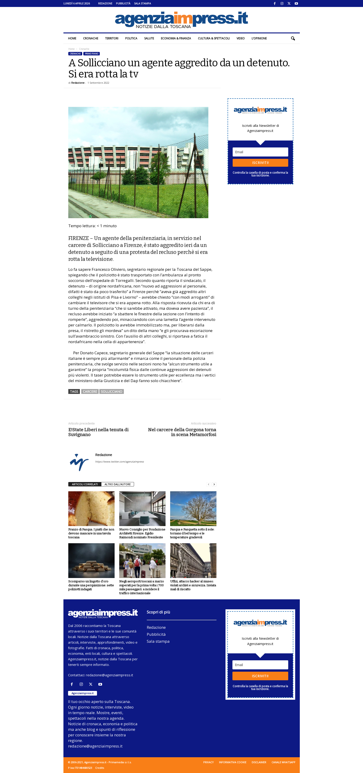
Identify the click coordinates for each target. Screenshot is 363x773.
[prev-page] (208, 484)
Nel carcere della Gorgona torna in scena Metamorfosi (182, 432)
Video (241, 38)
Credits (99, 768)
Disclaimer (259, 762)
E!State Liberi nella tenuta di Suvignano (98, 432)
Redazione (105, 3)
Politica (131, 38)
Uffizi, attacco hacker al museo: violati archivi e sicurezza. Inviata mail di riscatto (193, 585)
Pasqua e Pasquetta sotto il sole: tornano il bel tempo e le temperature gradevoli (192, 533)
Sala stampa (142, 3)
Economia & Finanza (176, 38)
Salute (149, 38)
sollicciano (111, 391)
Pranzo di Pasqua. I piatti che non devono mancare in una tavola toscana (91, 533)
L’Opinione (259, 38)
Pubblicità (123, 3)
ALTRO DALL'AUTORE (118, 484)
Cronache (90, 38)
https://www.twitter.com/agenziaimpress (119, 461)
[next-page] (214, 484)
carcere (90, 391)
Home (72, 38)
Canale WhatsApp (283, 762)
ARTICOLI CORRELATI (85, 484)
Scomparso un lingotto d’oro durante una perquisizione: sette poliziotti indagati (91, 585)
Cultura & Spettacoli (214, 38)
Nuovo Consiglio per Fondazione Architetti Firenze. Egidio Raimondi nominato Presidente (142, 533)
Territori (111, 38)
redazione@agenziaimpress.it (109, 675)
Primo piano (91, 53)
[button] (293, 38)
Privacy (208, 762)
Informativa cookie (232, 762)
